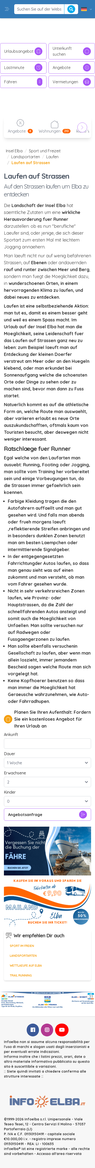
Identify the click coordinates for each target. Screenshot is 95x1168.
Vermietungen (72, 82)
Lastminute (23, 67)
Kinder (10, 792)
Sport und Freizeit (45, 150)
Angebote (72, 67)
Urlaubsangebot (23, 51)
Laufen (52, 156)
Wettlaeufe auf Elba (26, 965)
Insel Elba (14, 150)
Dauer (9, 753)
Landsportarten (25, 156)
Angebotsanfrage (47, 815)
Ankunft (11, 734)
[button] (7, 9)
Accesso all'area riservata (59, 1153)
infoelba (11, 1149)
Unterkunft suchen (72, 51)
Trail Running (21, 975)
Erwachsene (15, 772)
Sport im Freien (22, 946)
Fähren (23, 82)
